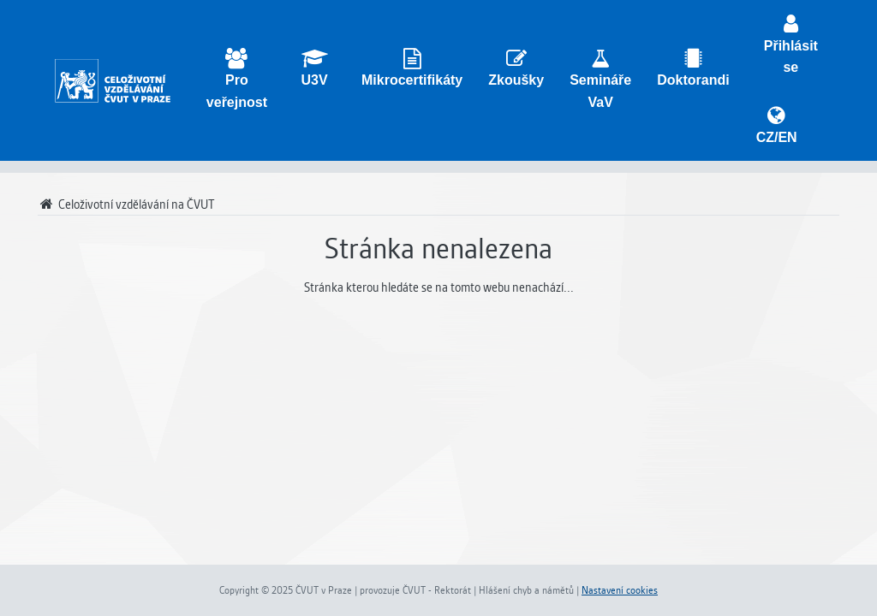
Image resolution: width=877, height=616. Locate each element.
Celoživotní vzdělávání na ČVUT (126, 204)
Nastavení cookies (620, 590)
